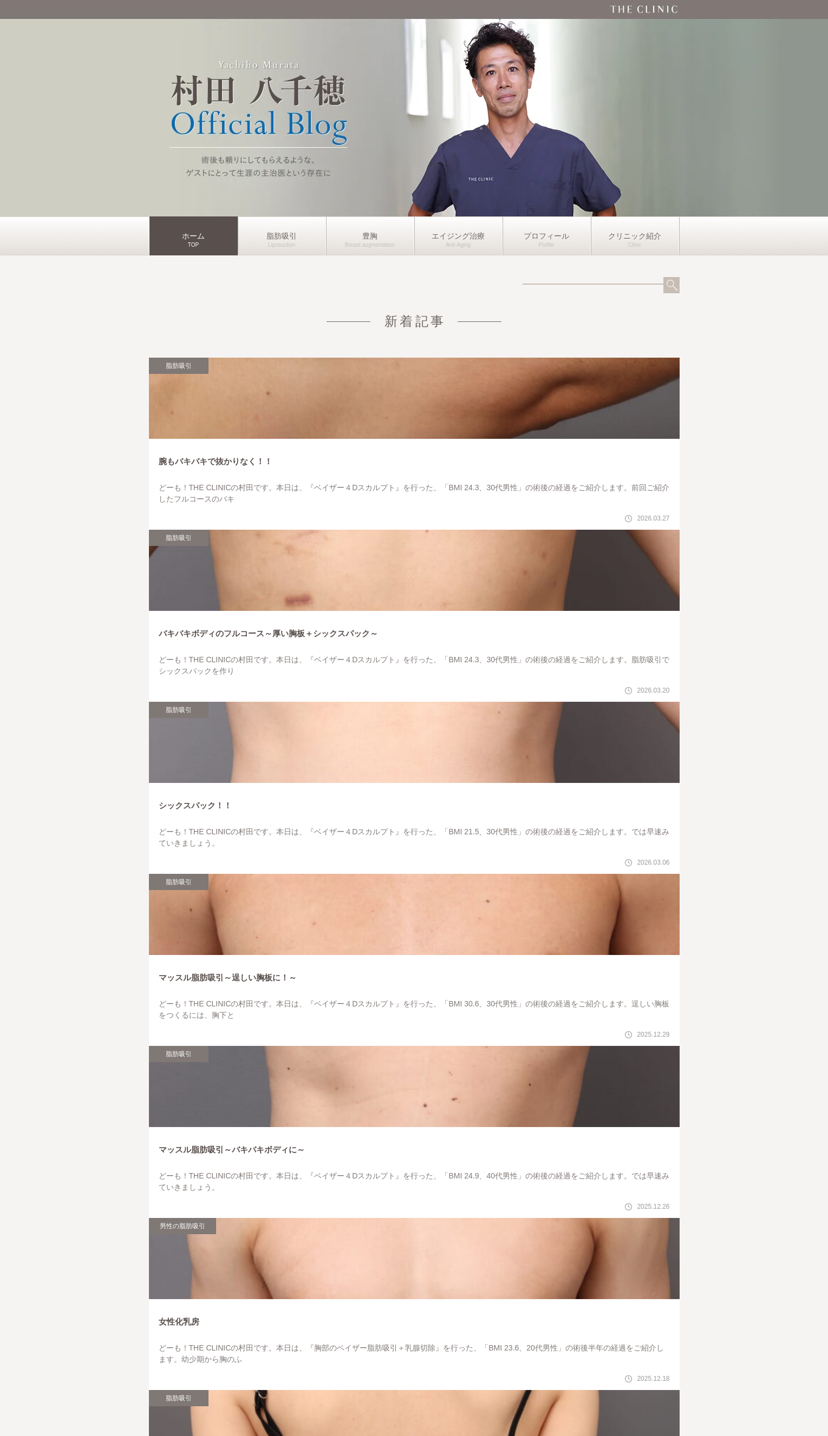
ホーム (193, 236)
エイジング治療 (458, 236)
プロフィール (546, 236)
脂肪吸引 (281, 236)
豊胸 (369, 236)
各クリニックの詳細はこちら (550, 1303)
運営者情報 (414, 1411)
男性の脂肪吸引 (318, 564)
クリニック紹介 (634, 236)
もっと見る (414, 790)
